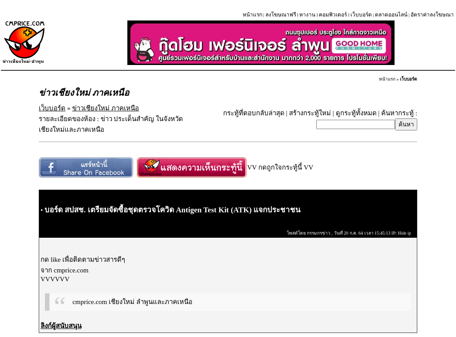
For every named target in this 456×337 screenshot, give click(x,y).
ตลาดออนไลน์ (391, 15)
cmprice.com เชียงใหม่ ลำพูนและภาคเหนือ (132, 301)
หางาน (307, 15)
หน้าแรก (252, 15)
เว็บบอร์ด (361, 15)
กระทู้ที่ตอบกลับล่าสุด (254, 113)
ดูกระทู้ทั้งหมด (356, 113)
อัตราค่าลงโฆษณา (432, 15)
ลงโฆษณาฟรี (280, 15)
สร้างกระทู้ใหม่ (310, 113)
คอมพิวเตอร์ (333, 15)
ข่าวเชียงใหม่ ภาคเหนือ (105, 108)
